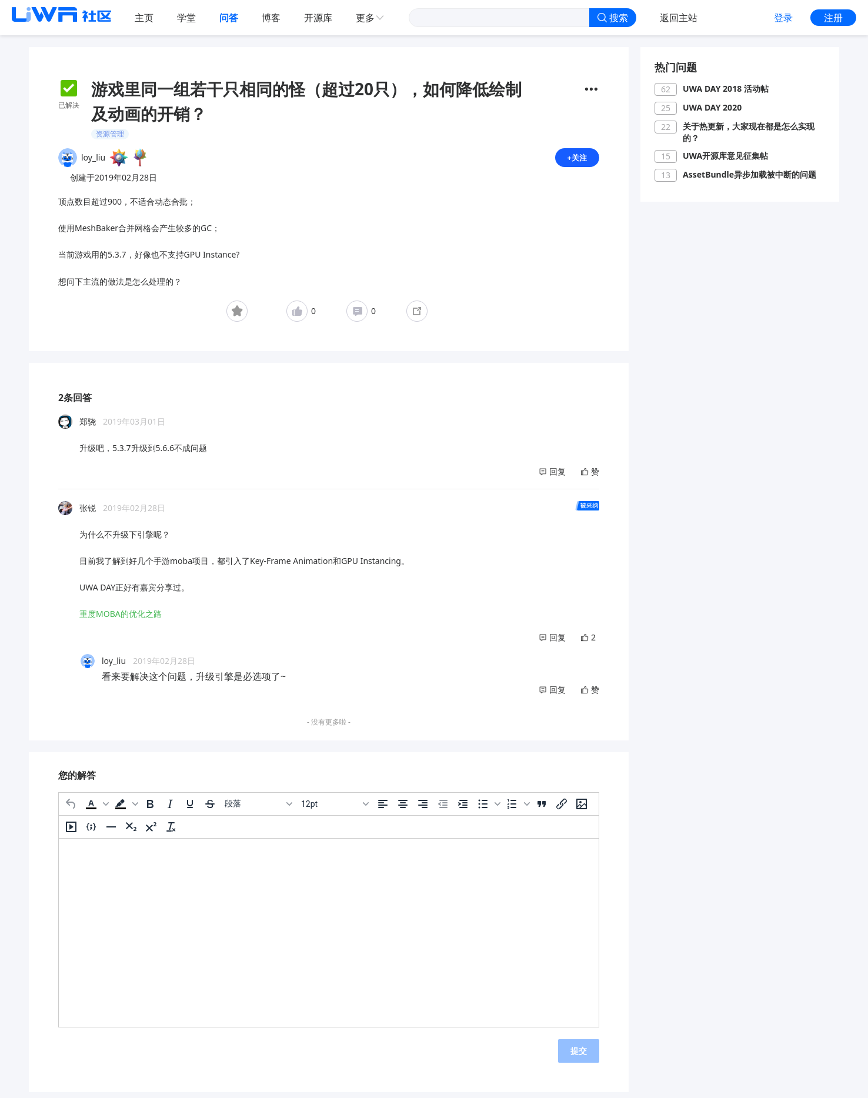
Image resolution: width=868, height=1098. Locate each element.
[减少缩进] (443, 809)
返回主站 (678, 17)
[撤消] (71, 809)
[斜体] (170, 809)
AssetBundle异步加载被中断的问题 (749, 174)
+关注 (576, 159)
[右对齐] (423, 809)
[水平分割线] (111, 832)
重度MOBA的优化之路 (120, 618)
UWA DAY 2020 (712, 107)
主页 (144, 17)
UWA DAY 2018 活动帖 (726, 88)
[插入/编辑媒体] (71, 832)
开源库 (318, 17)
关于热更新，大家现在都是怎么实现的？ (748, 132)
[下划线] (190, 809)
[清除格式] (171, 832)
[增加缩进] (463, 809)
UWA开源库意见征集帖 (725, 155)
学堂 (186, 17)
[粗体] (150, 809)
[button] (96, 809)
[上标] (151, 832)
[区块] (258, 809)
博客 (271, 17)
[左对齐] (383, 809)
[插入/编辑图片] (582, 809)
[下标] (131, 832)
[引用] (542, 809)
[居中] (403, 809)
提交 (578, 1055)
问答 (228, 17)
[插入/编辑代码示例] (91, 832)
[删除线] (210, 809)
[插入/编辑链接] (562, 809)
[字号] (334, 809)
